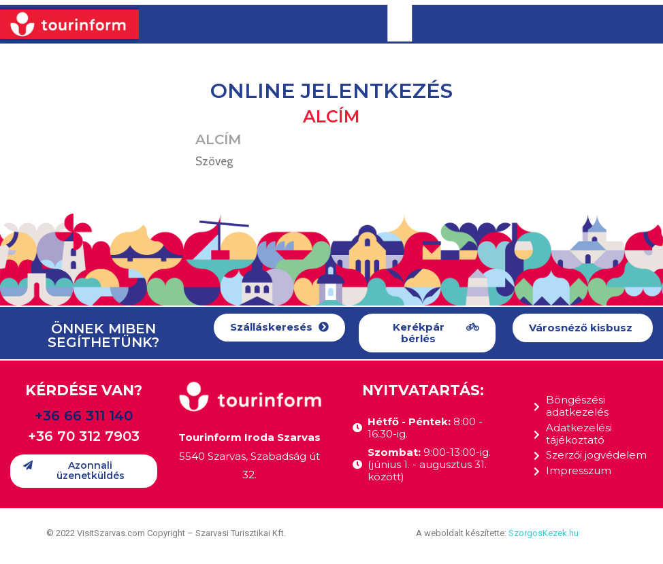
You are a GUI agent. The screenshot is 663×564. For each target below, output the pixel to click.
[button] (279, 328)
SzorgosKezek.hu (543, 533)
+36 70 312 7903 (84, 436)
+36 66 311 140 (84, 416)
